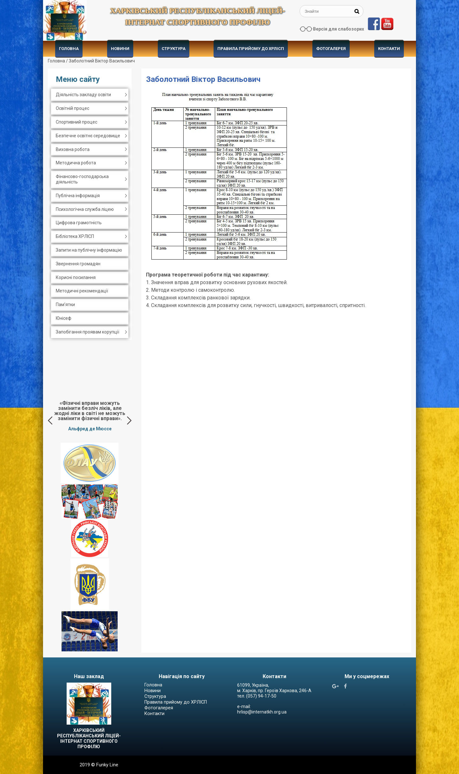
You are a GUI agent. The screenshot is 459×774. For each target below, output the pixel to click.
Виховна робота (73, 149)
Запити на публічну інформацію (89, 250)
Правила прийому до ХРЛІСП (250, 48)
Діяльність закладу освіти (83, 94)
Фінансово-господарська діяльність (82, 179)
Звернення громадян (78, 263)
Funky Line (107, 765)
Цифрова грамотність (79, 222)
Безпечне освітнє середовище (88, 135)
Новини (120, 48)
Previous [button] (50, 420)
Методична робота (76, 162)
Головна (69, 48)
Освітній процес (72, 108)
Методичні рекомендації (82, 290)
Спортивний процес (76, 122)
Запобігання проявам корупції (87, 331)
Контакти (389, 48)
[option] (89, 415)
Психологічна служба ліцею (85, 209)
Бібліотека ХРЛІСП (75, 236)
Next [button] (129, 420)
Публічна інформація (78, 195)
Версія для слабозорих (338, 29)
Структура (174, 48)
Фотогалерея (331, 48)
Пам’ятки (65, 304)
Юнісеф (63, 318)
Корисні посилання (76, 277)
